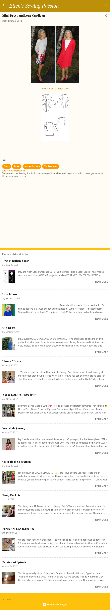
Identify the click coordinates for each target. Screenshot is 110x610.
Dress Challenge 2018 (15, 260)
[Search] (106, 5)
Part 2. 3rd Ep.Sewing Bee (18, 528)
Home (9, 599)
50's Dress (8, 327)
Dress (7, 166)
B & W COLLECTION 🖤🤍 (19, 394)
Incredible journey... (15, 428)
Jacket (16, 166)
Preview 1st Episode (14, 562)
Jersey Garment (32, 166)
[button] (106, 16)
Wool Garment (51, 166)
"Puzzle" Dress (11, 361)
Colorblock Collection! (16, 461)
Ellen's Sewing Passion (34, 6)
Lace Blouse (9, 294)
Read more (101, 282)
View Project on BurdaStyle (55, 88)
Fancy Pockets (11, 495)
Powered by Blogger (55, 604)
